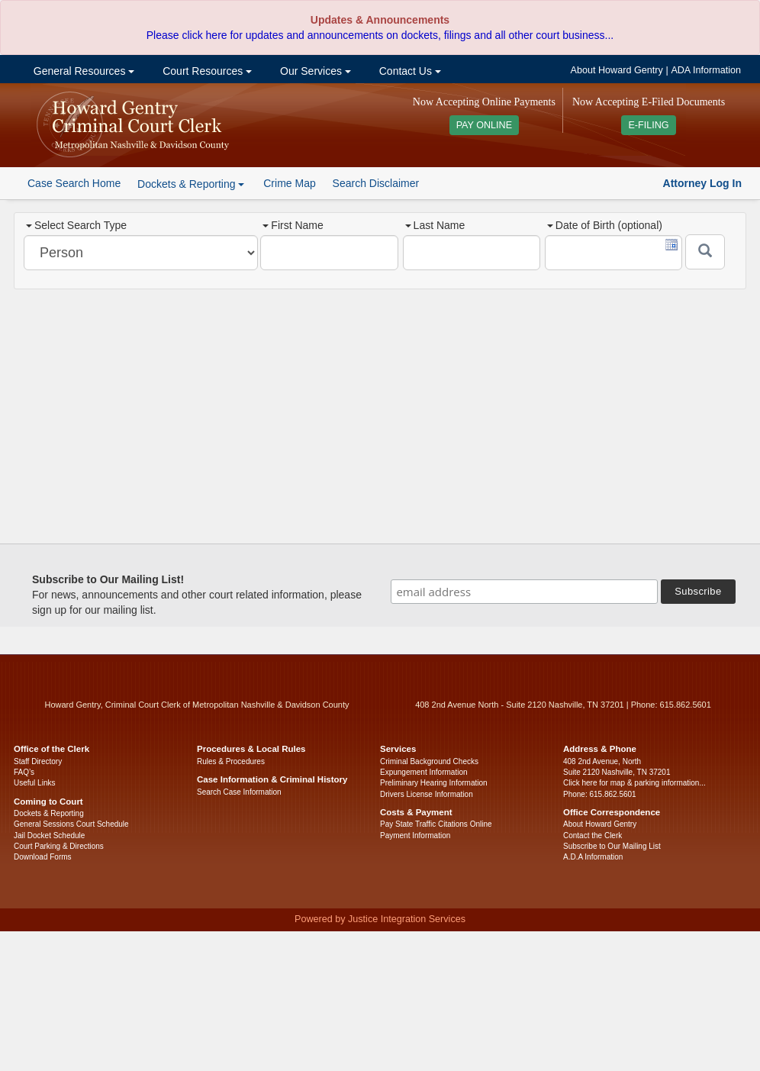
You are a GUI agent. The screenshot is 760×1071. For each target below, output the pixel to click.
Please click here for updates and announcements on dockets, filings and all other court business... (380, 35)
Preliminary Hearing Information (434, 783)
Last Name (435, 225)
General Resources (82, 71)
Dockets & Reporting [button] (190, 184)
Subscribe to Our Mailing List (612, 846)
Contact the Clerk (592, 835)
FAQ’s (24, 772)
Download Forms (43, 857)
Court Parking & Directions (59, 846)
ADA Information (706, 70)
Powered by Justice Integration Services (380, 919)
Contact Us (408, 71)
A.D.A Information (593, 857)
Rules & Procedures (231, 761)
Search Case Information (239, 792)
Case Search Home (74, 183)
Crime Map (289, 183)
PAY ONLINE (484, 125)
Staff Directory (38, 761)
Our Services (314, 71)
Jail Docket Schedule (49, 835)
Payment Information (415, 835)
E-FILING (648, 125)
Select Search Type (76, 225)
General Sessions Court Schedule (71, 824)
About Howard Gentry (617, 70)
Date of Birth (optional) (604, 225)
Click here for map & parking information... (634, 783)
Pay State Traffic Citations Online (436, 824)
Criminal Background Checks (429, 761)
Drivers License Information (426, 794)
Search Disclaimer (376, 183)
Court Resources (205, 71)
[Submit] (705, 251)
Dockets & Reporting (49, 813)
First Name (292, 225)
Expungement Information (424, 772)
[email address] (524, 591)
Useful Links (34, 783)
